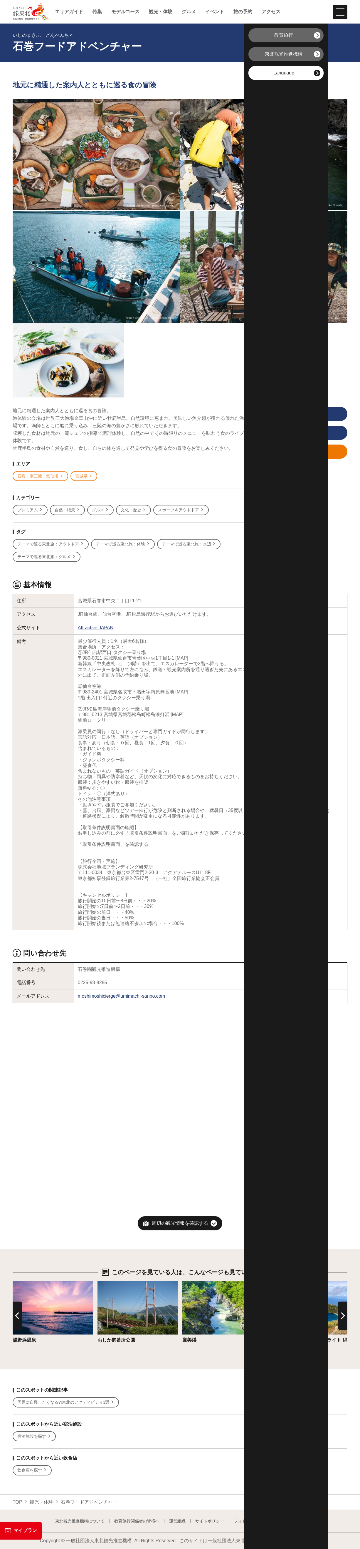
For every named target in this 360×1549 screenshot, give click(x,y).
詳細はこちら (27, 1283)
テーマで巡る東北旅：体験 (123, 544)
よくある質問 (292, 1521)
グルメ (189, 11)
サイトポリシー (209, 1521)
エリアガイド (69, 11)
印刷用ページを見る (293, 433)
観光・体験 (160, 11)
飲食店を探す (32, 1470)
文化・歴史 (133, 510)
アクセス (271, 11)
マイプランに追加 (292, 452)
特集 (97, 11)
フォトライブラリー (252, 1521)
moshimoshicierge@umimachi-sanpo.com (121, 996)
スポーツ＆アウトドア (181, 510)
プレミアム (30, 510)
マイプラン (21, 1530)
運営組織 (177, 1521)
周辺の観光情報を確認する (180, 1223)
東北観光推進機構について (80, 1521)
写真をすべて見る (292, 414)
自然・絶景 (67, 510)
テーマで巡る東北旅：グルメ (46, 556)
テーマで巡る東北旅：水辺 (189, 544)
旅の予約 (242, 11)
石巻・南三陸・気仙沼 (40, 476)
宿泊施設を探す (34, 1436)
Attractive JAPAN (96, 627)
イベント (214, 11)
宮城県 (83, 476)
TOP (17, 1502)
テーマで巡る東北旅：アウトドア (50, 544)
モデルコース (125, 11)
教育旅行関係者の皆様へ (136, 1521)
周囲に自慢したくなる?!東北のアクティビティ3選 (65, 1402)
